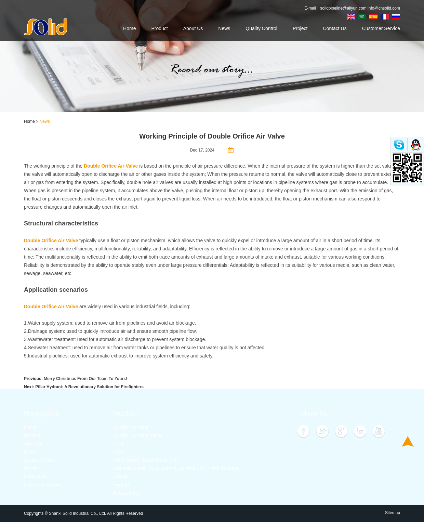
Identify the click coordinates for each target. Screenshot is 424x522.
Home (129, 28)
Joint (118, 443)
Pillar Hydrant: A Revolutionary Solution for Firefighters (89, 386)
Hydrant (121, 484)
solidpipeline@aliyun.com (343, 8)
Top (408, 441)
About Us (193, 28)
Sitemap (392, 512)
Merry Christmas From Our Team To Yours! (85, 378)
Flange (120, 476)
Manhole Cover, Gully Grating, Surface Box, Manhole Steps (176, 468)
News (224, 28)
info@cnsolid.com (384, 8)
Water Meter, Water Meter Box (145, 460)
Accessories (126, 493)
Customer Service (381, 28)
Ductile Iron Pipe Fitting (138, 435)
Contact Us (334, 28)
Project (300, 28)
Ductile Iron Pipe (130, 427)
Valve (119, 452)
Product (159, 28)
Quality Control (261, 28)
